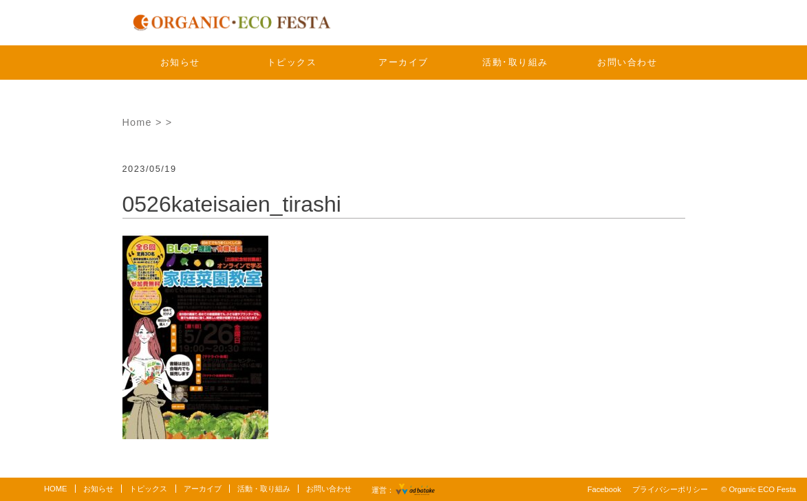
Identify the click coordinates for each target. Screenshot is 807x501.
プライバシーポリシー (670, 489)
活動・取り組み (263, 489)
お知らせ (180, 62)
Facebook (604, 489)
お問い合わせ (627, 62)
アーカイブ (403, 62)
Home (137, 122)
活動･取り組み (515, 62)
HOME (55, 489)
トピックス (292, 62)
